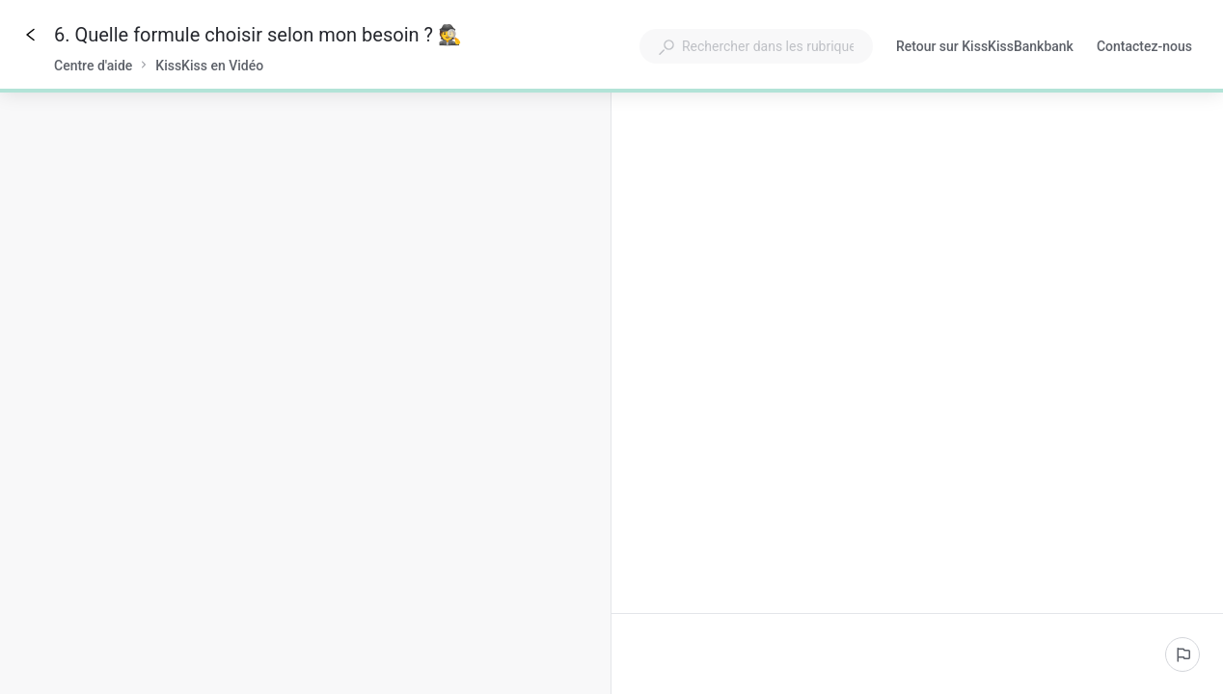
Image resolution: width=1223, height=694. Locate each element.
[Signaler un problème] (1182, 654)
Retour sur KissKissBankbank (985, 48)
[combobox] (756, 46)
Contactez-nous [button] (1144, 46)
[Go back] (30, 34)
